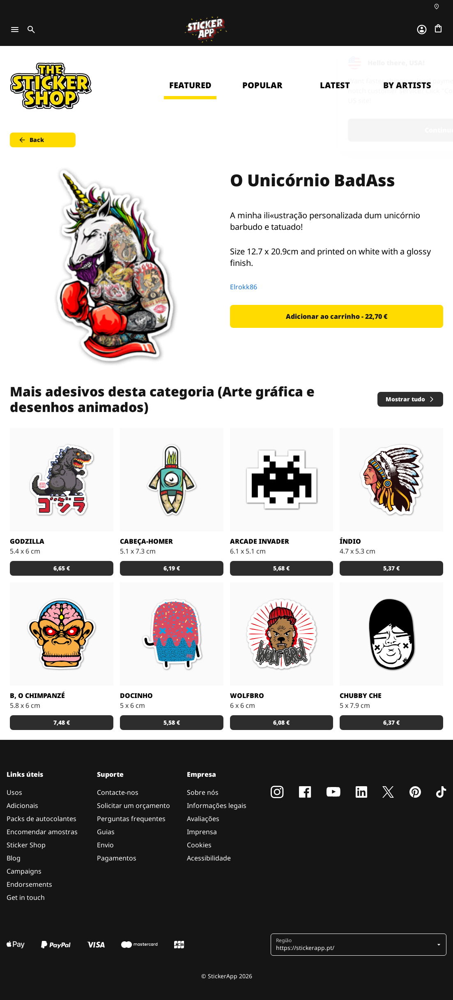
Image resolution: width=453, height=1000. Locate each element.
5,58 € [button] (171, 722)
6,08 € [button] (281, 722)
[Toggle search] (29, 29)
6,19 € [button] (171, 568)
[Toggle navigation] (15, 29)
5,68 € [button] (281, 568)
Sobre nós (202, 792)
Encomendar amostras (42, 831)
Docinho (136, 695)
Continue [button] (342, 130)
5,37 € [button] (391, 568)
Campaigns (24, 871)
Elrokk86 (243, 286)
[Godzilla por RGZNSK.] (61, 479)
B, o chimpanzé (37, 695)
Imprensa (202, 831)
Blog (14, 858)
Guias (106, 831)
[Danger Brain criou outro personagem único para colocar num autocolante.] (171, 479)
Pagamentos (116, 858)
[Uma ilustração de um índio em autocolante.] (391, 479)
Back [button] (31, 140)
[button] (355, 944)
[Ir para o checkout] (438, 28)
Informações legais (216, 805)
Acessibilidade (209, 858)
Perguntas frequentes (131, 818)
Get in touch (26, 897)
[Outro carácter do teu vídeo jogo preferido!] (281, 479)
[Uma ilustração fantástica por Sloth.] (391, 634)
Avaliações (203, 818)
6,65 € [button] (61, 568)
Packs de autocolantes (41, 818)
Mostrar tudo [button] (410, 399)
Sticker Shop (26, 844)
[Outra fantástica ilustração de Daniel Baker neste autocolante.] (281, 634)
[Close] (428, 62)
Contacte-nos (117, 792)
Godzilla (27, 541)
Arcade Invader (259, 541)
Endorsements (29, 884)
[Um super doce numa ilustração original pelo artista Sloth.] (171, 634)
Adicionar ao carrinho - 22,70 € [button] (336, 316)
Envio (105, 844)
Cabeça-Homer (146, 541)
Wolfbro (247, 695)
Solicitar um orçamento (133, 805)
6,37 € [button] (391, 722)
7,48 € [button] (61, 722)
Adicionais (22, 805)
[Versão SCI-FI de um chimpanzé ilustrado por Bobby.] (61, 634)
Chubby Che (361, 695)
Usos (14, 792)
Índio (350, 541)
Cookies (199, 844)
